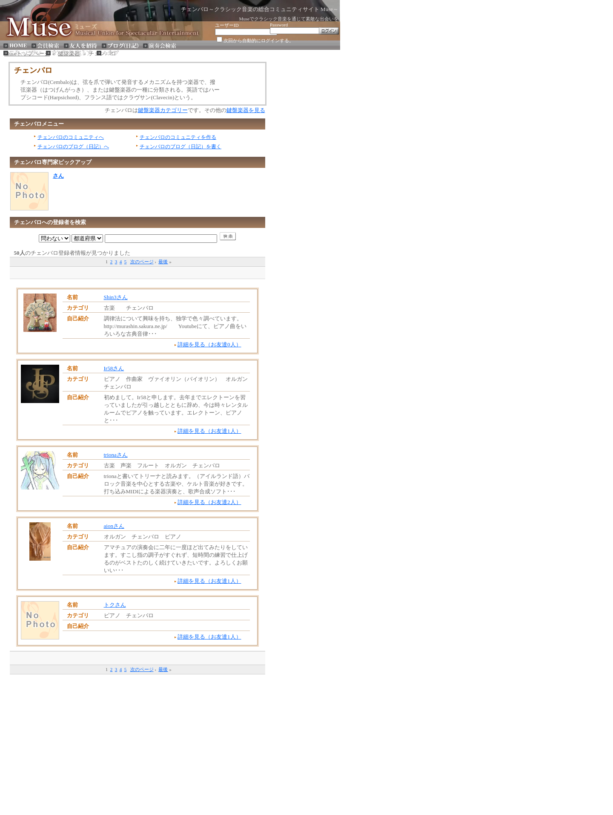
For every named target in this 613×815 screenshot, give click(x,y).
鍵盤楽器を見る (245, 110)
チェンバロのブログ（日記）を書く (180, 147)
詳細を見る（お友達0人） (209, 344)
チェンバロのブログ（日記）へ (73, 147)
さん (58, 176)
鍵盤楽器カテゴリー (163, 110)
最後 (163, 261)
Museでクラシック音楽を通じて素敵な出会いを (288, 18)
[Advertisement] (137, 272)
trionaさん (116, 455)
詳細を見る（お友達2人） (209, 502)
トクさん (115, 605)
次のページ (142, 261)
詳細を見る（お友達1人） (209, 431)
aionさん (114, 526)
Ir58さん (114, 368)
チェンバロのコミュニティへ (70, 137)
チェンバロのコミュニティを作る (178, 137)
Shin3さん (116, 297)
